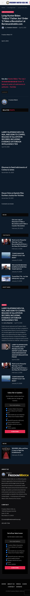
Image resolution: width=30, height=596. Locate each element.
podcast (4, 92)
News (4, 305)
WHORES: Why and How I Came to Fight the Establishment (20, 450)
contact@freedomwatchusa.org (11, 519)
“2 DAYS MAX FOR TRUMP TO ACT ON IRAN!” (18, 255)
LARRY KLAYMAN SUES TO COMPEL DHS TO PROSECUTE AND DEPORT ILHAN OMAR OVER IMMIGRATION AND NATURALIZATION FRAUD (20, 351)
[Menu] (3, 2)
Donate (19, 586)
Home (4, 584)
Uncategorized (7, 12)
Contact (11, 586)
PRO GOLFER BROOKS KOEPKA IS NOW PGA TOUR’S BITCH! (19, 267)
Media (18, 584)
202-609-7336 (6, 523)
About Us (11, 584)
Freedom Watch (12, 28)
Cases (24, 584)
